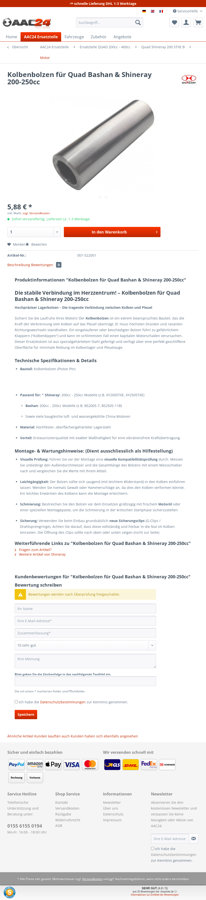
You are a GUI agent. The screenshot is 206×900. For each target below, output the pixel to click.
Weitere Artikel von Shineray (40, 554)
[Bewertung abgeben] (85, 645)
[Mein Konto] (186, 22)
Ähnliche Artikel (20, 736)
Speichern (26, 714)
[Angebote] (122, 36)
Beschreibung (18, 264)
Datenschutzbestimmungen (63, 702)
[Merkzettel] (174, 22)
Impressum (112, 820)
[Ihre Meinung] (85, 661)
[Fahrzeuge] (74, 36)
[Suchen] (138, 22)
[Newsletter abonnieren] (193, 838)
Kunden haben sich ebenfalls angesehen (104, 736)
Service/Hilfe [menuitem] (186, 11)
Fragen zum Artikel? (33, 549)
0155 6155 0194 (24, 826)
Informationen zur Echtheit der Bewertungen (155, 894)
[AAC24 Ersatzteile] (41, 36)
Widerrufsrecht (67, 820)
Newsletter (112, 802)
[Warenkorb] (198, 22)
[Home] (11, 36)
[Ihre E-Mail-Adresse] (85, 621)
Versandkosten (67, 808)
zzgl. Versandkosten (36, 213)
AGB (58, 825)
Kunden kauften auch (52, 736)
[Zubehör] (98, 36)
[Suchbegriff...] (109, 22)
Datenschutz (113, 814)
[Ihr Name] (85, 608)
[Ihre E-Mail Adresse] (170, 838)
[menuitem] (109, 25)
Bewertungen (46, 264)
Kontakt (61, 802)
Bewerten (36, 244)
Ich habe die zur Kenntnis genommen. (73, 702)
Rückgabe (63, 814)
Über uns (110, 808)
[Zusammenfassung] (85, 633)
